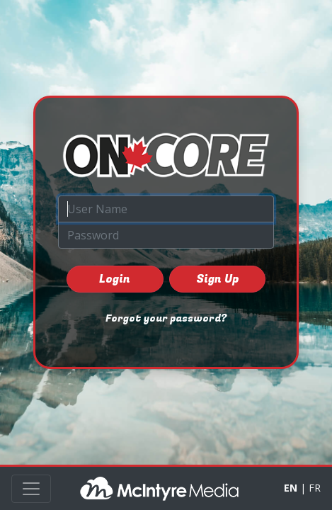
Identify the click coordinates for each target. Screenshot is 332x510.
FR (315, 487)
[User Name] (166, 209)
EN (290, 487)
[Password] (166, 235)
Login (114, 279)
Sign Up (217, 279)
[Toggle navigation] (31, 489)
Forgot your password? (166, 318)
